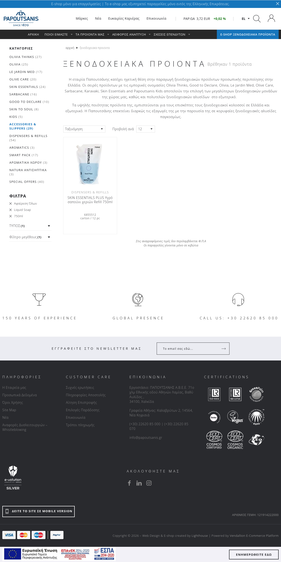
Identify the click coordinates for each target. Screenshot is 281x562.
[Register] (224, 348)
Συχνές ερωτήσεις (80, 387)
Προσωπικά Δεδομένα (19, 395)
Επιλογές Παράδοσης (83, 410)
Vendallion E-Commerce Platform (254, 535)
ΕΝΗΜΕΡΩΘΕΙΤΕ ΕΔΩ (254, 554)
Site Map (9, 410)
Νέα (5, 417)
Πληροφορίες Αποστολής (86, 395)
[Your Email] (190, 348)
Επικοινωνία (75, 417)
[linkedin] (139, 483)
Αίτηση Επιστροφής (81, 402)
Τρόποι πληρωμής (80, 425)
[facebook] (129, 483)
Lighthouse (200, 535)
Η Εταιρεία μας (14, 387)
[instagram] (149, 483)
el (243, 18)
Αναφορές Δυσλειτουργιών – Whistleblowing (25, 427)
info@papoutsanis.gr (145, 437)
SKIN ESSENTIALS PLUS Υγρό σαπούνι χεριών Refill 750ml (90, 200)
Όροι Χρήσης (12, 402)
